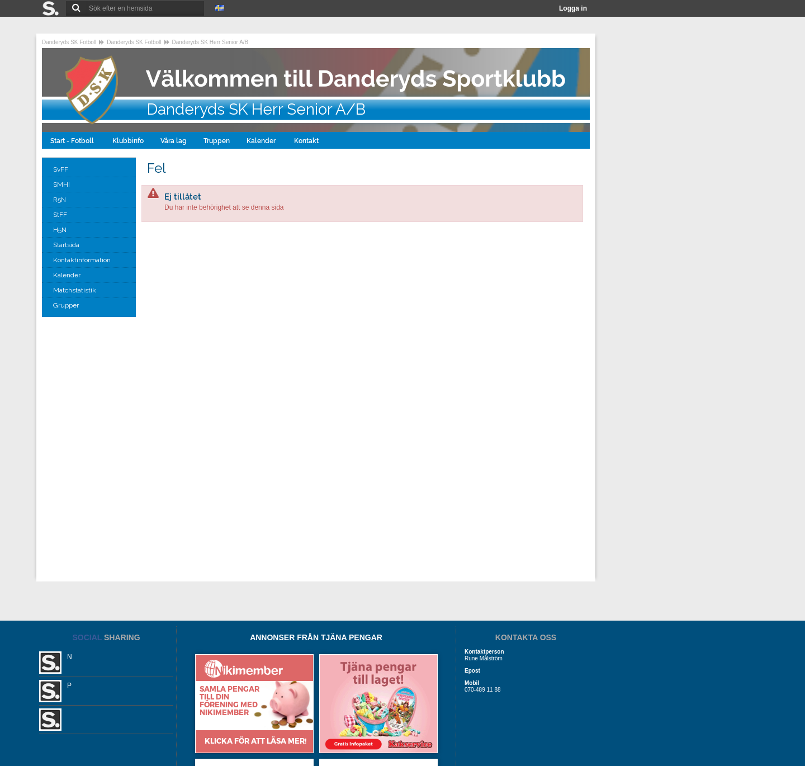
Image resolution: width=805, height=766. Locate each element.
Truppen (216, 141)
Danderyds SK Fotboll (69, 42)
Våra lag (173, 141)
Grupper (66, 305)
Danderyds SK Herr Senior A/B (210, 42)
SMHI (62, 184)
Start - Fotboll (73, 141)
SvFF (61, 169)
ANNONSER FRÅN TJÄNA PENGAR (316, 637)
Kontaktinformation (82, 260)
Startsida (67, 245)
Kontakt (307, 141)
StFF (61, 215)
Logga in (573, 8)
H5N (60, 230)
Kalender (262, 141)
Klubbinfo (128, 141)
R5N (60, 200)
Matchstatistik (75, 290)
